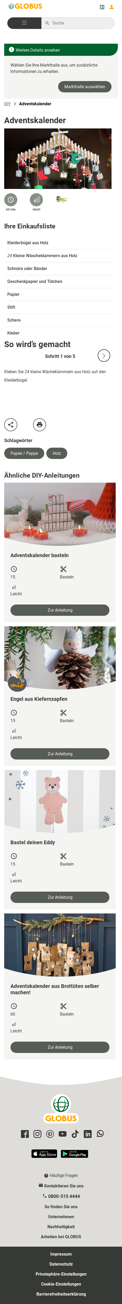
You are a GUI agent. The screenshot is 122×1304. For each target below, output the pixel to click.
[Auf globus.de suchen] (80, 23)
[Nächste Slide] (104, 355)
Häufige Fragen (64, 1175)
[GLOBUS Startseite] (25, 7)
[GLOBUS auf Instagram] (37, 1134)
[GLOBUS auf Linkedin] (87, 1134)
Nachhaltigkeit (61, 1226)
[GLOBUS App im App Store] (44, 1155)
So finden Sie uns (61, 1206)
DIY (7, 103)
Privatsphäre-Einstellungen (61, 1274)
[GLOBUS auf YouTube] (62, 1134)
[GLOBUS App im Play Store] (74, 1155)
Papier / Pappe (24, 453)
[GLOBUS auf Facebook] (24, 1134)
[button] (24, 23)
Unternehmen (61, 1216)
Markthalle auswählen (84, 86)
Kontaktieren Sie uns (64, 1185)
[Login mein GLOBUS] (111, 7)
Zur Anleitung (60, 610)
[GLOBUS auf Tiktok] (74, 1134)
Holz (57, 453)
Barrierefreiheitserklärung (61, 1294)
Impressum (61, 1254)
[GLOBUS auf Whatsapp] (99, 1134)
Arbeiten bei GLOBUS (61, 1236)
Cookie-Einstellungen (61, 1284)
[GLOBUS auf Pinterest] (49, 1134)
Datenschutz (61, 1264)
